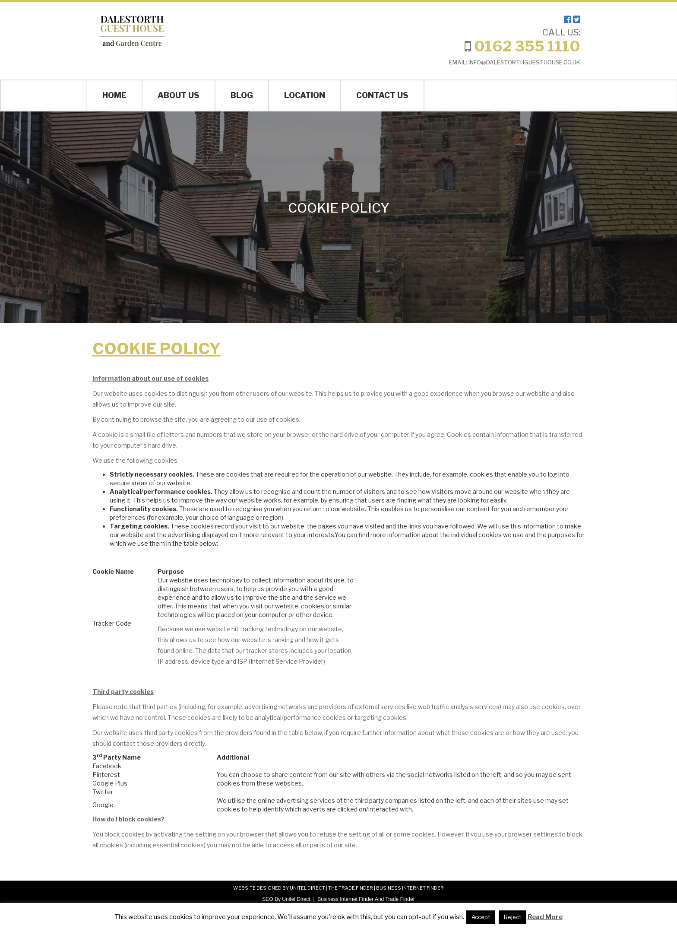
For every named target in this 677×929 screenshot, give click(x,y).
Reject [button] (512, 916)
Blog (242, 95)
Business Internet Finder (345, 899)
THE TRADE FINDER (350, 888)
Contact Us (382, 95)
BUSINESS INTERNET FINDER (410, 888)
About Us (178, 95)
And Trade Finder (393, 899)
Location (304, 95)
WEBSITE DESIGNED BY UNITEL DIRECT (279, 888)
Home (114, 95)
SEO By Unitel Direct (286, 899)
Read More (545, 917)
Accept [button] (480, 916)
